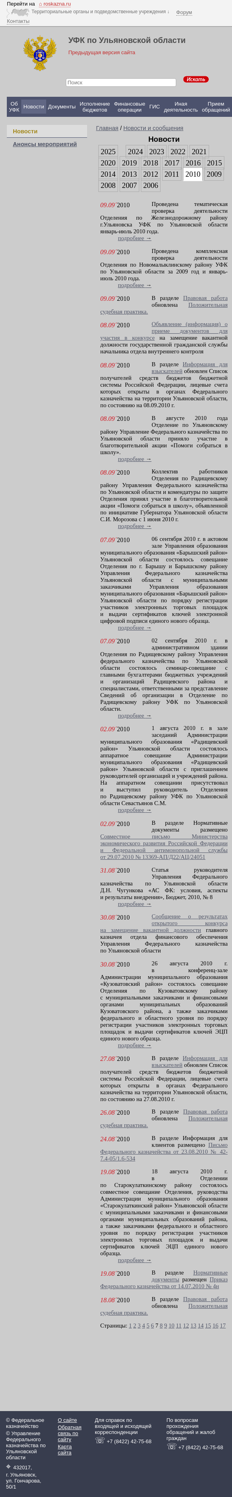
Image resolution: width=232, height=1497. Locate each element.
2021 (199, 151)
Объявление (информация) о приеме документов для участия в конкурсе (164, 331)
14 (201, 1325)
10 (172, 1325)
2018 (150, 163)
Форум (184, 12)
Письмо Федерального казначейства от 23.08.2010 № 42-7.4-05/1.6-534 (164, 1152)
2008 (108, 185)
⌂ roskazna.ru (55, 4)
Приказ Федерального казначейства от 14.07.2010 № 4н (164, 1282)
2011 (172, 174)
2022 (178, 151)
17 (223, 1325)
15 (208, 1325)
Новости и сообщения (153, 128)
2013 (129, 174)
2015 (214, 163)
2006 (150, 185)
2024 (135, 151)
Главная (107, 128)
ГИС (154, 107)
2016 (193, 163)
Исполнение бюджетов (95, 107)
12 (186, 1325)
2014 (108, 174)
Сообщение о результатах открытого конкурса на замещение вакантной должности (164, 923)
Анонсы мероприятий (45, 144)
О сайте (67, 1420)
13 (193, 1325)
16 (215, 1325)
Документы (62, 107)
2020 (108, 163)
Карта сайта (65, 1450)
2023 (156, 151)
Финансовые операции (129, 107)
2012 (150, 174)
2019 (129, 163)
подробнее (135, 238)
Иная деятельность (181, 107)
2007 (129, 185)
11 (178, 1325)
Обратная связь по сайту (69, 1433)
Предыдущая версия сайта (101, 52)
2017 (172, 163)
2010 (192, 174)
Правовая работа (205, 298)
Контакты (18, 21)
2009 (214, 174)
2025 (108, 151)
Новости (33, 107)
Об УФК (14, 107)
